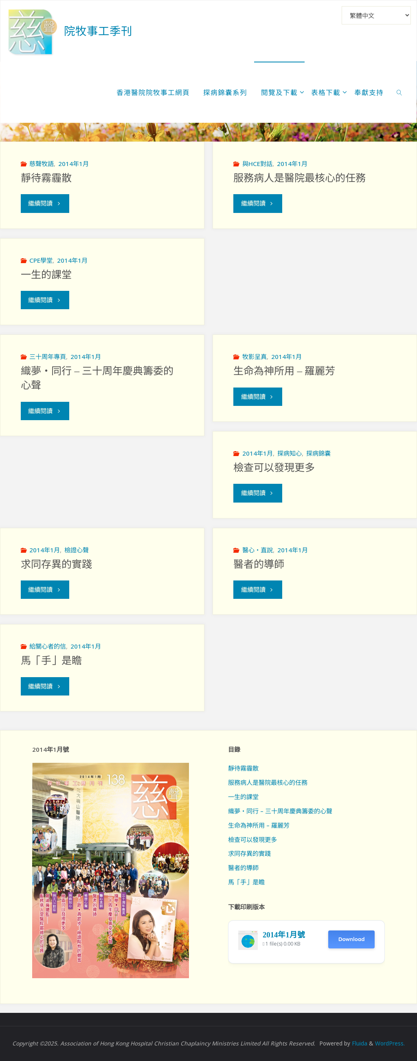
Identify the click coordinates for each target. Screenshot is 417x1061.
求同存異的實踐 (56, 564)
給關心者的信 (47, 646)
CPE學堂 (41, 260)
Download (351, 939)
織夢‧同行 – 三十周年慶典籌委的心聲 (280, 811)
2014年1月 (73, 163)
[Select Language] (376, 15)
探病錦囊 (318, 453)
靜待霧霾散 (46, 178)
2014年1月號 (284, 934)
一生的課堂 (46, 274)
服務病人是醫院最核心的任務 (299, 178)
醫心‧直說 (257, 550)
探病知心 (289, 453)
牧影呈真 (254, 356)
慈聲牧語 (41, 163)
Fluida (358, 1043)
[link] (399, 92)
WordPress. (390, 1043)
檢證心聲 (76, 550)
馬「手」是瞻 (51, 660)
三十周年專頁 (47, 356)
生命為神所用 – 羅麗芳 (284, 371)
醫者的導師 (258, 564)
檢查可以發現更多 (274, 467)
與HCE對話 (257, 163)
